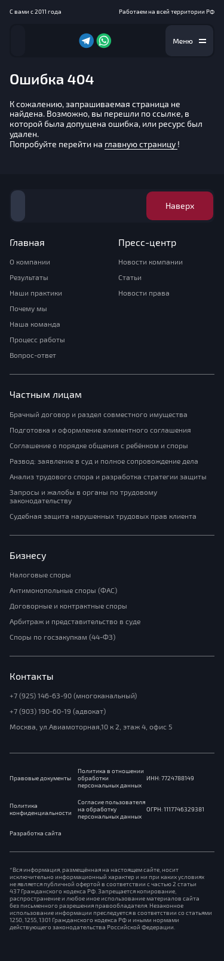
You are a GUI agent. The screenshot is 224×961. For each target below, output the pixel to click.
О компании (30, 262)
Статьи (130, 277)
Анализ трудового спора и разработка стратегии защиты (108, 477)
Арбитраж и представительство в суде (75, 622)
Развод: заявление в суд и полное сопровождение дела (104, 461)
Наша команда (35, 324)
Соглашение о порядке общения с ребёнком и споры (99, 446)
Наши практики (36, 293)
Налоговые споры (40, 575)
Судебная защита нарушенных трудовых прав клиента (103, 516)
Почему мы (28, 309)
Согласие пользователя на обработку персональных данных (111, 809)
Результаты (29, 277)
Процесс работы (37, 340)
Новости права (144, 293)
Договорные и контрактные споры (68, 606)
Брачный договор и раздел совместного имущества (99, 414)
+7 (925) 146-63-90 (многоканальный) (73, 696)
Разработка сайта (36, 833)
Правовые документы (40, 778)
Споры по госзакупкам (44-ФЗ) (62, 637)
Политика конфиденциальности (41, 809)
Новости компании (150, 262)
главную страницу (141, 144)
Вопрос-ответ (33, 355)
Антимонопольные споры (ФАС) (63, 590)
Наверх (179, 206)
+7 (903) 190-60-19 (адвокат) (58, 711)
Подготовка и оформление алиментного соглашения (100, 430)
